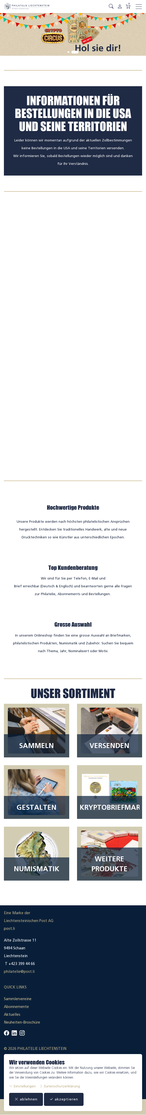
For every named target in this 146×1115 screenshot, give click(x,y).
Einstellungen (22, 1086)
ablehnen (26, 1099)
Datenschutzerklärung (59, 1086)
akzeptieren (63, 1099)
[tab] (68, 52)
